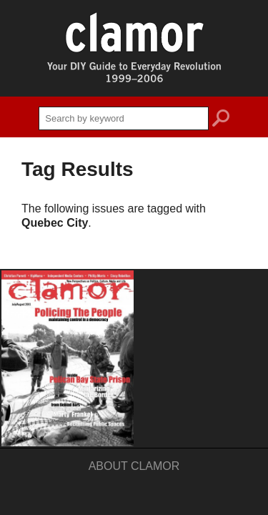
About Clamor (134, 466)
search (220, 120)
